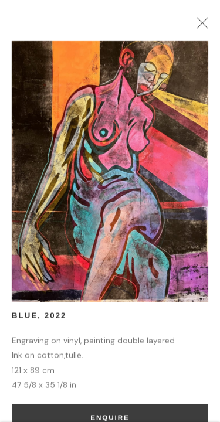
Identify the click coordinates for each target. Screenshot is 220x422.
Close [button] (202, 26)
